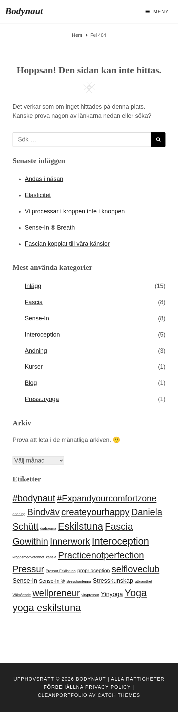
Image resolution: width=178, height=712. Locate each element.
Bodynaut (24, 11)
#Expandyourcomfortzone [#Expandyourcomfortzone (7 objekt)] (106, 498)
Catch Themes (119, 695)
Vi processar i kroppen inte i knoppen (75, 211)
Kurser (34, 366)
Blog (31, 382)
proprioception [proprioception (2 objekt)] (93, 570)
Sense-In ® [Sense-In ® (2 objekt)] (52, 581)
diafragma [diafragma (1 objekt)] (48, 528)
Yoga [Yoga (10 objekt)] (136, 592)
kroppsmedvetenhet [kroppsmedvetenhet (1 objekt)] (28, 557)
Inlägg (33, 286)
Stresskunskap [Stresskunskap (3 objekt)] (113, 580)
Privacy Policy (108, 687)
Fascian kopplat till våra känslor (67, 243)
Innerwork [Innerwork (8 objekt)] (70, 541)
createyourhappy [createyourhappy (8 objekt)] (95, 512)
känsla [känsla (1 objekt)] (51, 557)
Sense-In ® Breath (50, 227)
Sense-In (37, 318)
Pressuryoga (42, 399)
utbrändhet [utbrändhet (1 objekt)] (143, 581)
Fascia (34, 302)
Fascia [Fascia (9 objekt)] (119, 526)
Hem (78, 35)
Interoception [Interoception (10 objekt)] (120, 541)
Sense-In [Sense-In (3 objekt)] (25, 580)
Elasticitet (38, 195)
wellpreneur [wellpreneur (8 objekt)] (56, 593)
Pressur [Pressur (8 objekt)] (28, 569)
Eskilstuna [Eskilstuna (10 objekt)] (80, 526)
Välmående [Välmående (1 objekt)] (22, 595)
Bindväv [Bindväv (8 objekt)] (43, 512)
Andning (36, 350)
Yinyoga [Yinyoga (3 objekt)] (112, 594)
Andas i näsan (44, 179)
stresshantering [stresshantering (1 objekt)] (78, 581)
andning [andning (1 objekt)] (19, 514)
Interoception (42, 334)
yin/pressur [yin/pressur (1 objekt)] (90, 595)
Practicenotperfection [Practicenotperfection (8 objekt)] (101, 555)
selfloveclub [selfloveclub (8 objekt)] (135, 569)
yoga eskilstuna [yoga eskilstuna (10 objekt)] (47, 607)
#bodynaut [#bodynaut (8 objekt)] (34, 498)
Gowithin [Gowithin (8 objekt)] (30, 541)
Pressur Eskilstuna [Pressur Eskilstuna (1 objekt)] (60, 571)
